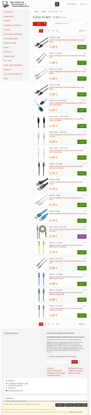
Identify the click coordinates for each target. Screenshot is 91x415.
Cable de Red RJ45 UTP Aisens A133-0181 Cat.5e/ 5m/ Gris (67, 56)
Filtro (41, 24)
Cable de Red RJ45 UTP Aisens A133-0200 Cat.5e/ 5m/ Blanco (67, 72)
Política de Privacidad (69, 356)
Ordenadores (8, 12)
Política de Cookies (75, 412)
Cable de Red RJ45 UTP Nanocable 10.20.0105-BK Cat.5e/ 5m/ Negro (66, 120)
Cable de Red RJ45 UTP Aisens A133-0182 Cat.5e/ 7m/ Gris (67, 262)
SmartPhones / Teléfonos (12, 25)
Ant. (36, 31)
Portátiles (7, 21)
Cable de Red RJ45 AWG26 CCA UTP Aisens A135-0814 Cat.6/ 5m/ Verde (66, 293)
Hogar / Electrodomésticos (13, 65)
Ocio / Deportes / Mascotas (13, 74)
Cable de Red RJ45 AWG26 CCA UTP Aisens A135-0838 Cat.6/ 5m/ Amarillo (66, 246)
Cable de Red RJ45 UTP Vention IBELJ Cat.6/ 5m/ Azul (67, 214)
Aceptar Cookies (80, 405)
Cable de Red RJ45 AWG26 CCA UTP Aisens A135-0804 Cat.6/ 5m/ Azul (66, 277)
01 (41, 31)
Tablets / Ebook (9, 56)
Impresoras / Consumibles (13, 34)
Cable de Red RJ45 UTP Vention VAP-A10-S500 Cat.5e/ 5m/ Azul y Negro (67, 104)
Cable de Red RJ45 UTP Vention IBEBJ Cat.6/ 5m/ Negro (66, 183)
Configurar (60, 405)
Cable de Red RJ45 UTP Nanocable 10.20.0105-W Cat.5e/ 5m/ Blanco (66, 151)
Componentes (8, 16)
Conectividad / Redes (11, 38)
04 (53, 31)
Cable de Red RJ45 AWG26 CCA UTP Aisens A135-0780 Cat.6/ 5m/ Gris (66, 309)
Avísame (82, 236)
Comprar (82, 47)
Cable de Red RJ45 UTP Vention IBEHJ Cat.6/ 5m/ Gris (66, 198)
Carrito (84, 4)
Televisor (7, 30)
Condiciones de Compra (56, 373)
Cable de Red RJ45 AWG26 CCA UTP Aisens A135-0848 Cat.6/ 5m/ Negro (66, 167)
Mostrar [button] (82, 31)
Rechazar (69, 405)
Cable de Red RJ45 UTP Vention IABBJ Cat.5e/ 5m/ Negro (66, 88)
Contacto (50, 368)
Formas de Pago (74, 373)
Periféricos (7, 52)
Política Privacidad (54, 371)
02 (45, 31)
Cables (6, 47)
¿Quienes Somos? (54, 375)
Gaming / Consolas (10, 43)
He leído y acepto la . (63, 356)
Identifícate (72, 4)
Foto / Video (8, 61)
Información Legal (75, 368)
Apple (6, 78)
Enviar (75, 362)
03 (49, 31)
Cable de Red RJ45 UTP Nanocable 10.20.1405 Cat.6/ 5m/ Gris (67, 230)
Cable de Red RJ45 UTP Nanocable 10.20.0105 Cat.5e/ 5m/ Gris (67, 135)
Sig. (57, 31)
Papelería (7, 69)
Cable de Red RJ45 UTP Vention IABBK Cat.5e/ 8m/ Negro (66, 41)
